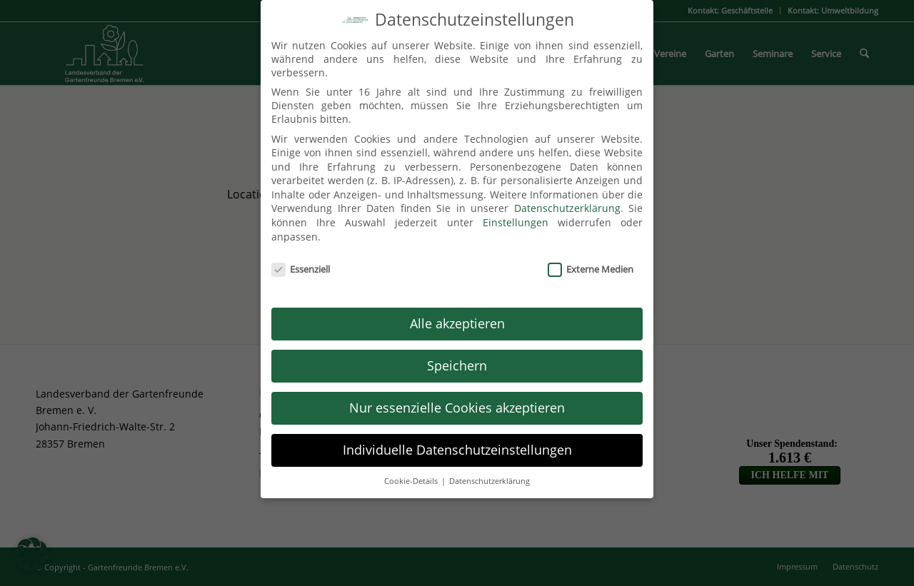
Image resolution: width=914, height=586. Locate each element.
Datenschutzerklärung (567, 200)
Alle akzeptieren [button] (457, 314)
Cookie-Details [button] (412, 473)
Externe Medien (590, 260)
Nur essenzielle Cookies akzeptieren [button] (457, 399)
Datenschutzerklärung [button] (489, 473)
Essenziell (300, 260)
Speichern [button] (457, 356)
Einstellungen (515, 214)
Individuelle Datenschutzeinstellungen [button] (457, 441)
